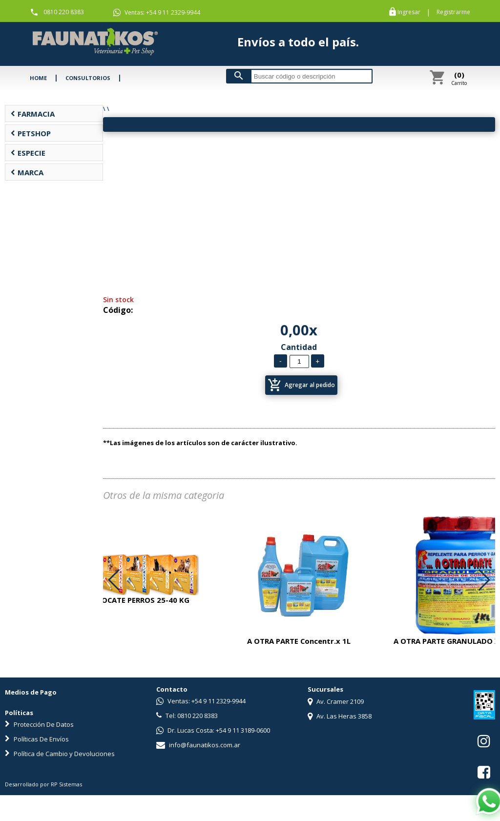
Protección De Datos (39, 724)
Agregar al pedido (301, 385)
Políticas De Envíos (37, 739)
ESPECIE (27, 153)
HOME (38, 78)
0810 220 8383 (63, 12)
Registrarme (453, 12)
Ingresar (408, 12)
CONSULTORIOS (87, 78)
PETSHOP (30, 133)
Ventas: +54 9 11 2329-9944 (156, 12)
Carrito (459, 78)
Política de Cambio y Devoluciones (60, 753)
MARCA (26, 172)
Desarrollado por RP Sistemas (43, 784)
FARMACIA (32, 114)
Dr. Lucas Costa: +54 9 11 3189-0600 (213, 730)
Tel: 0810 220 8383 (187, 715)
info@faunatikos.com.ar (198, 744)
